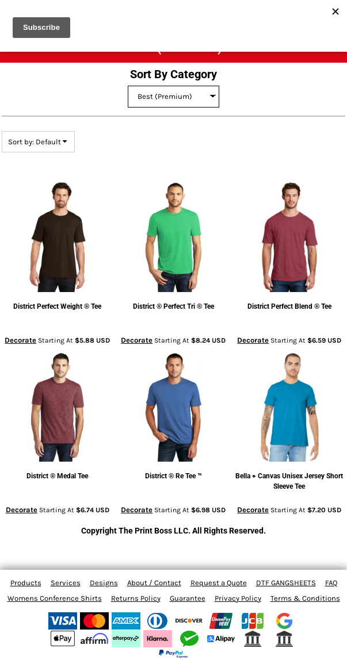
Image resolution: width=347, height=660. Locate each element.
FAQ (331, 582)
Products (25, 582)
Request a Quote (218, 582)
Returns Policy (136, 598)
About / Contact (154, 582)
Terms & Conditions (305, 598)
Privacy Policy (238, 598)
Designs (104, 582)
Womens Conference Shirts (54, 598)
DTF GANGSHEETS (286, 582)
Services (66, 582)
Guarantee (187, 598)
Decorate (20, 340)
